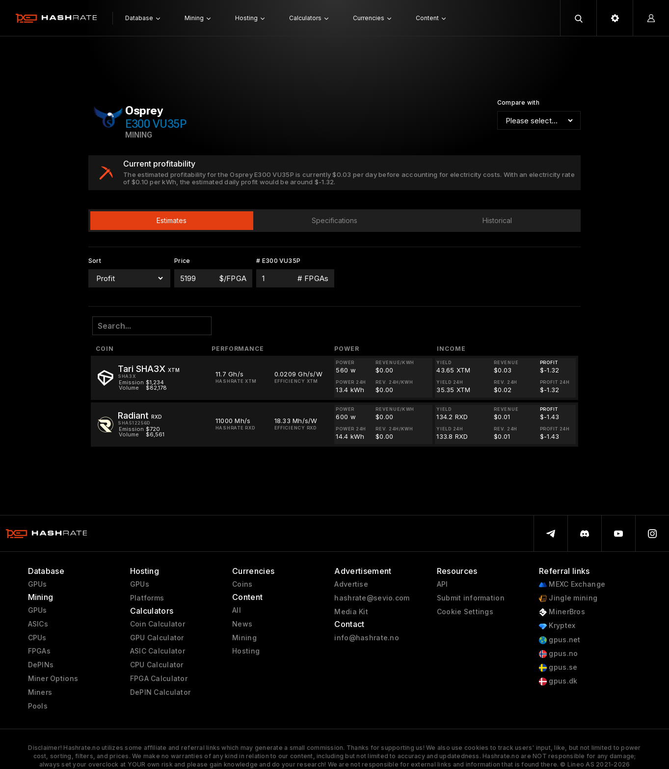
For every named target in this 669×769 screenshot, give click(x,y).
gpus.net (560, 640)
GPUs (37, 584)
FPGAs (39, 651)
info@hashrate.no (366, 638)
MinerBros (562, 612)
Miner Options (53, 679)
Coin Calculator (157, 624)
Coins (242, 584)
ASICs (38, 624)
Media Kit (351, 612)
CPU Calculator (157, 665)
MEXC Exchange (572, 584)
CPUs (37, 638)
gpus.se (558, 667)
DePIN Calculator (160, 692)
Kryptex (557, 626)
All (236, 610)
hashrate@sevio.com (371, 598)
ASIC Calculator (157, 651)
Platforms (147, 598)
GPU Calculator (157, 638)
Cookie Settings (465, 612)
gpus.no (558, 654)
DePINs (41, 665)
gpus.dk (558, 681)
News (242, 624)
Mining (244, 638)
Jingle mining (568, 598)
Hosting (246, 651)
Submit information (471, 598)
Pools (38, 706)
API (442, 584)
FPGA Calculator (158, 679)
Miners (40, 692)
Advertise (351, 584)
